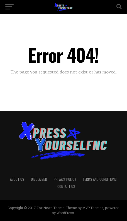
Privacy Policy (65, 179)
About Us (17, 179)
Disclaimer (39, 179)
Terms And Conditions (100, 179)
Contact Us (66, 186)
